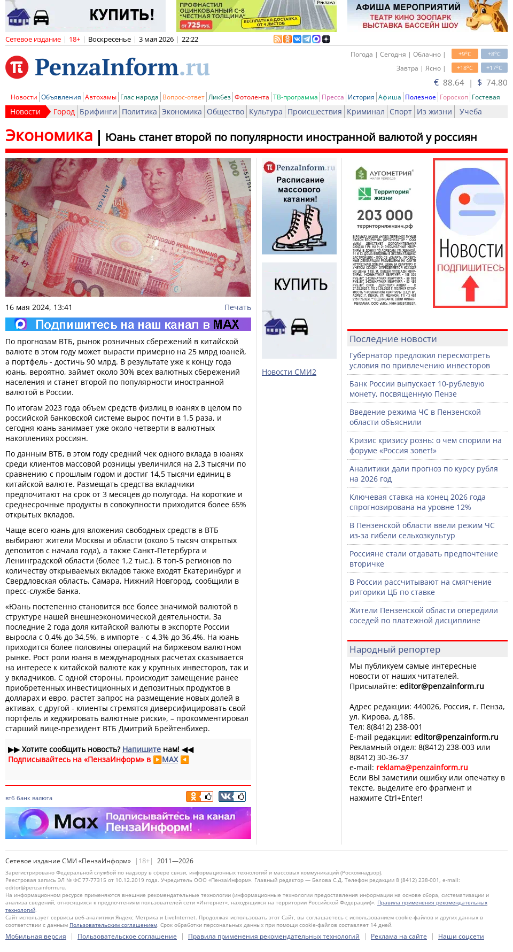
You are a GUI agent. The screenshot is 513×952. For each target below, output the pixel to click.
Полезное (420, 97)
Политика (139, 111)
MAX (170, 759)
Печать (237, 307)
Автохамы (100, 97)
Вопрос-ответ (183, 97)
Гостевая (486, 97)
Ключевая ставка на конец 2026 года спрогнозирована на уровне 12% (417, 502)
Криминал (366, 111)
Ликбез (219, 97)
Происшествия (314, 111)
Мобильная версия (35, 936)
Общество (225, 111)
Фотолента (252, 97)
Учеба (471, 111)
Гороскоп (454, 97)
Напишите (141, 749)
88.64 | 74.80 (471, 82)
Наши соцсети (461, 936)
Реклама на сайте (399, 936)
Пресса (333, 97)
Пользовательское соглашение (127, 936)
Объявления (61, 97)
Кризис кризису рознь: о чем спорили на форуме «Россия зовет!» (425, 445)
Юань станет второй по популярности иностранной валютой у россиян (291, 137)
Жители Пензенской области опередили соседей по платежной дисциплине (423, 615)
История (361, 97)
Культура (266, 111)
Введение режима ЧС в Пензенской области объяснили (415, 417)
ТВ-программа (295, 97)
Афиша (389, 97)
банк (23, 798)
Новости (24, 97)
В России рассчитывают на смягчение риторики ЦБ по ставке (420, 587)
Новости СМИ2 (289, 372)
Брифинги (98, 111)
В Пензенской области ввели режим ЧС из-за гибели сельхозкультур (422, 530)
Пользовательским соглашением (113, 924)
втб (10, 798)
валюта (42, 798)
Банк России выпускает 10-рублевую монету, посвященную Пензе (417, 388)
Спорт (401, 111)
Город (64, 111)
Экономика (182, 111)
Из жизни (434, 111)
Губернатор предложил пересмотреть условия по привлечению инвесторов (419, 360)
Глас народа (139, 97)
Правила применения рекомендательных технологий (274, 936)
